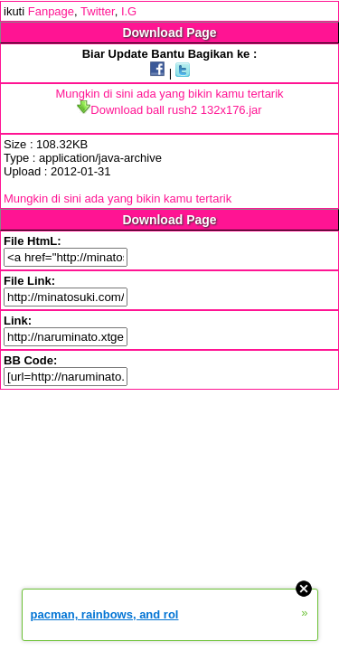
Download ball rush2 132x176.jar (169, 110)
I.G (129, 11)
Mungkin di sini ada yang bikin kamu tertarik (169, 93)
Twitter (97, 11)
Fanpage (51, 11)
